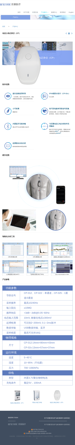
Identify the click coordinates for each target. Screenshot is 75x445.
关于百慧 (26, 12)
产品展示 (57, 424)
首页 (19, 12)
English (71, 12)
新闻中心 (54, 12)
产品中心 (15, 26)
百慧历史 (35, 12)
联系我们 (63, 12)
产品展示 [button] (44, 12)
